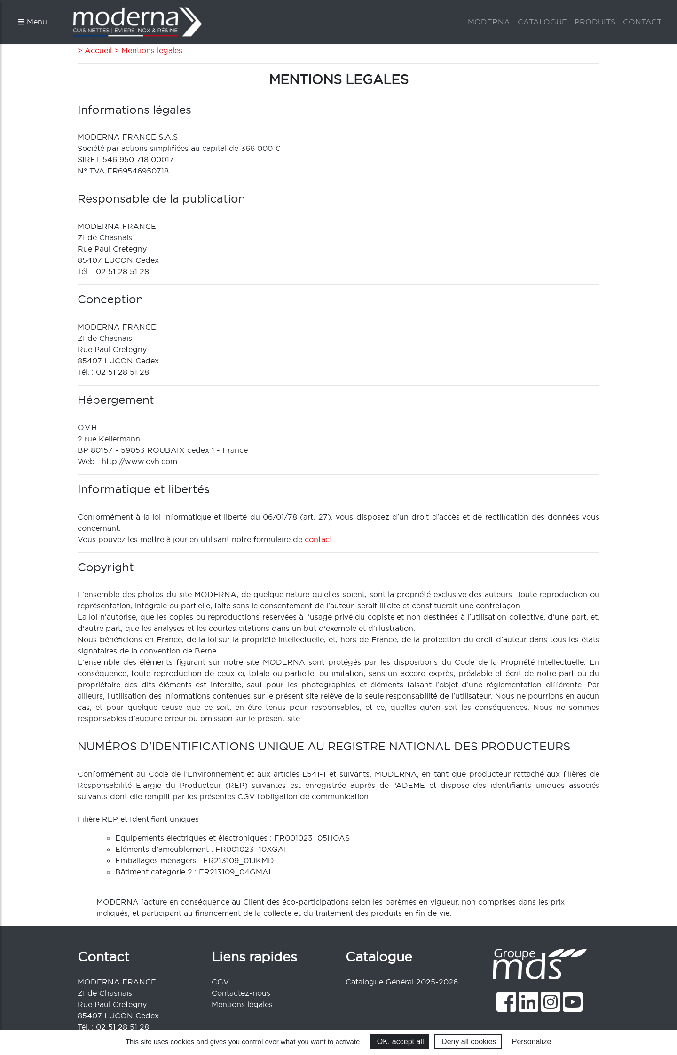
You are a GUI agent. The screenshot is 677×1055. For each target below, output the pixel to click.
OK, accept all (399, 1042)
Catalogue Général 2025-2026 (402, 981)
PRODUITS (595, 21)
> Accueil (95, 50)
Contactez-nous (241, 993)
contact (318, 539)
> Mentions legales (147, 50)
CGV (220, 981)
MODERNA (489, 21)
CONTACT (642, 21)
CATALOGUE (542, 21)
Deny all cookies (468, 1042)
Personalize (531, 1042)
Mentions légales (242, 1004)
